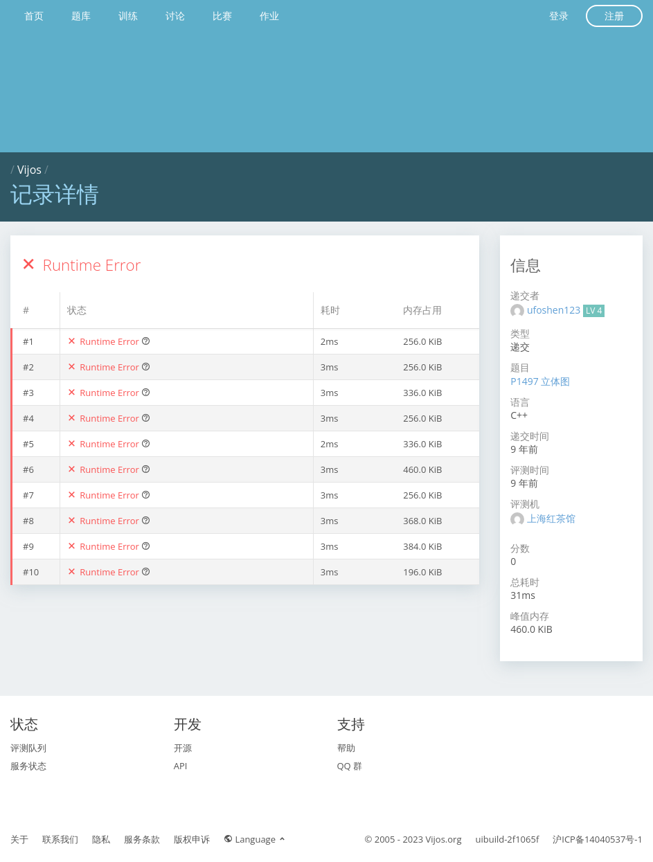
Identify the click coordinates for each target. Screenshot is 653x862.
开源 (183, 748)
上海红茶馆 (551, 518)
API (181, 766)
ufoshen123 (555, 309)
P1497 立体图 (540, 381)
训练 (128, 15)
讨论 (175, 15)
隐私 (101, 839)
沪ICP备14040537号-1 (598, 839)
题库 (81, 15)
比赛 (222, 15)
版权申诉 (192, 839)
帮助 (346, 748)
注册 (614, 15)
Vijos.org (444, 839)
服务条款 (142, 839)
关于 (19, 839)
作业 (269, 15)
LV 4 (594, 310)
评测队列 (28, 748)
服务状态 (28, 766)
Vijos (29, 169)
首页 (34, 15)
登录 (559, 15)
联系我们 (60, 839)
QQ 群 (350, 766)
